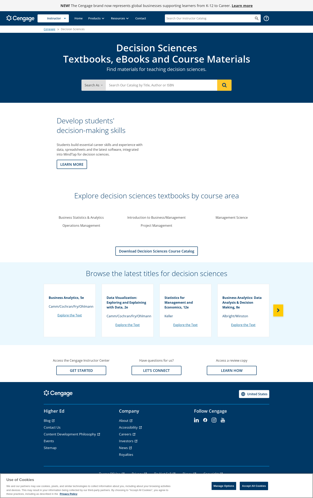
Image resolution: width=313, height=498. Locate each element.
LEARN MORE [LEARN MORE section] (71, 164)
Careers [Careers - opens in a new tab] (125, 434)
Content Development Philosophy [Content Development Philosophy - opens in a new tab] (70, 434)
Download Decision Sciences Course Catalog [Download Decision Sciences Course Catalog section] (156, 251)
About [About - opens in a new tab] (124, 420)
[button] (97, 18)
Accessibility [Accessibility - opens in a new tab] (129, 427)
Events (49, 441)
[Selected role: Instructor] (53, 18)
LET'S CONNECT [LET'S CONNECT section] (156, 370)
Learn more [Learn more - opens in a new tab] (242, 5)
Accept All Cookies (254, 485)
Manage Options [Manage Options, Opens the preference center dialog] (224, 485)
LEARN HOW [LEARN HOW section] (232, 370)
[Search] (224, 85)
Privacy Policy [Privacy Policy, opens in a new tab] (68, 493)
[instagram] (214, 420)
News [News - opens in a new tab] (124, 447)
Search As (94, 85)
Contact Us (52, 427)
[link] (78, 18)
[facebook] (205, 420)
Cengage (49, 29)
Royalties (126, 454)
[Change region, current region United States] (254, 394)
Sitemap (50, 447)
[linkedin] (196, 420)
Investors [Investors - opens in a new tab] (126, 441)
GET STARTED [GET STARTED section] (81, 370)
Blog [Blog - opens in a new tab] (47, 420)
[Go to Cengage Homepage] (20, 18)
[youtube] (222, 420)
